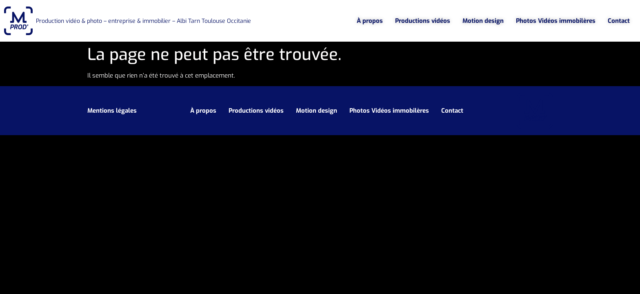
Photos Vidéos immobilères (556, 21)
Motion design (483, 21)
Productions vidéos (422, 21)
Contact (619, 21)
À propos (370, 21)
